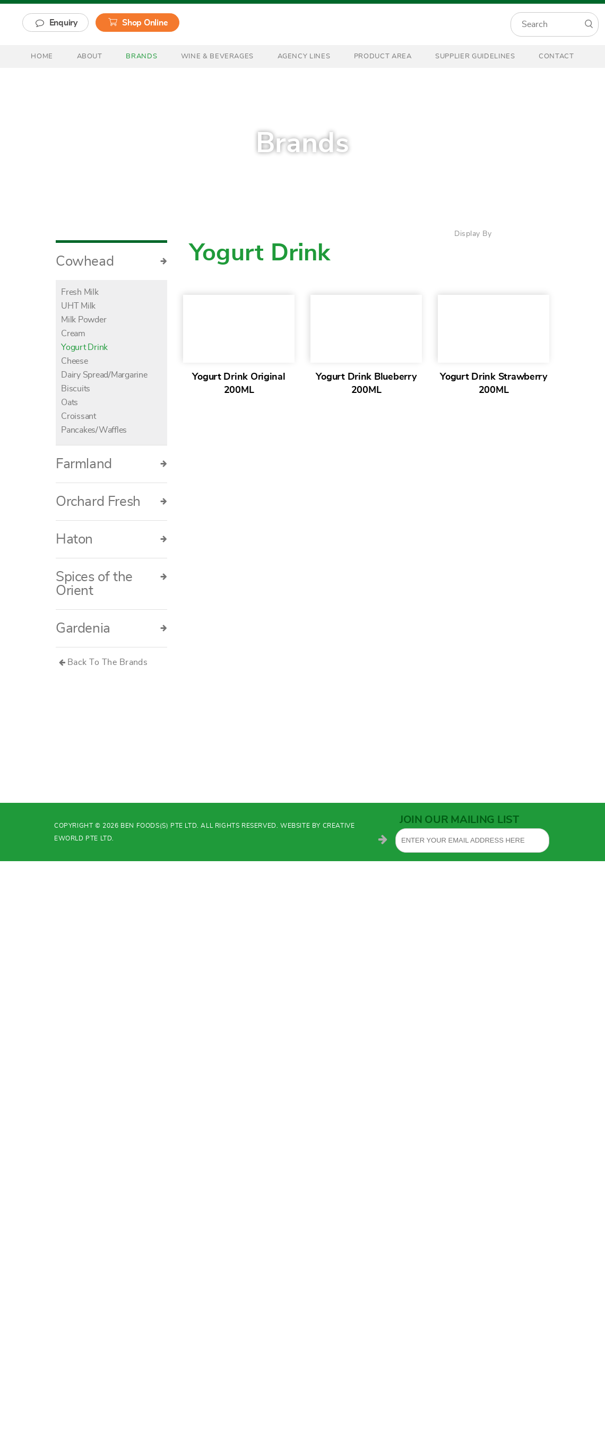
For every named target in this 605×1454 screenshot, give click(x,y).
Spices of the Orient (111, 584)
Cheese (74, 361)
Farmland (111, 464)
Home (42, 56)
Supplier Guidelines (475, 56)
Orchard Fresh (111, 502)
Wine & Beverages (217, 56)
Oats (69, 402)
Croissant (78, 416)
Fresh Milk (80, 292)
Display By (472, 234)
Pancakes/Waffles (94, 430)
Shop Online (145, 23)
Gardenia (111, 628)
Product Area (383, 56)
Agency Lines (304, 56)
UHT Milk (78, 306)
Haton (111, 539)
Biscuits (75, 388)
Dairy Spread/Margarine (104, 375)
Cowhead (111, 261)
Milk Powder (83, 320)
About (89, 56)
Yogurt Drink (84, 347)
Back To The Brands (107, 662)
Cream (73, 333)
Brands (141, 56)
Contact (556, 56)
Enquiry (63, 23)
